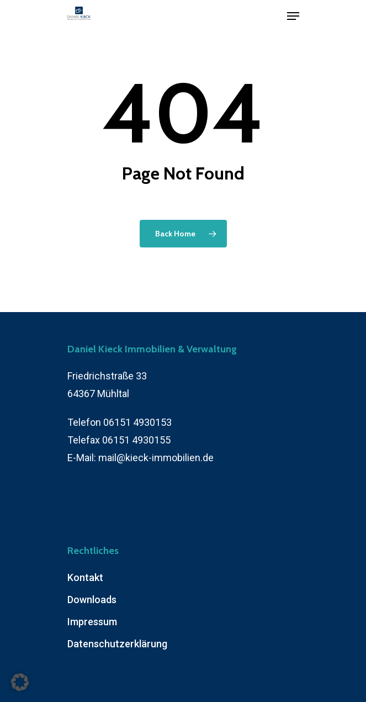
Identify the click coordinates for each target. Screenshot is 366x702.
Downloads (91, 599)
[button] (20, 682)
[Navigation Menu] (293, 16)
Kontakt (85, 577)
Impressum (92, 621)
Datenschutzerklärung (117, 644)
